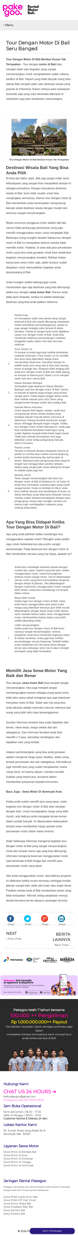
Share (11, 924)
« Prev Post (14, 938)
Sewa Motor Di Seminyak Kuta (42, 791)
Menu (8, 25)
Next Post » (62, 945)
